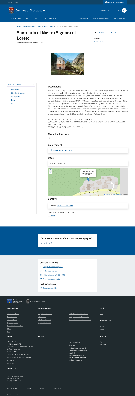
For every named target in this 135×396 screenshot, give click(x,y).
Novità (28, 18)
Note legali (72, 345)
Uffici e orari (10, 360)
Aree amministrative (13, 314)
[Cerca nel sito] (124, 10)
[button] (88, 180)
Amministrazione (15, 18)
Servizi (37, 18)
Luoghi (39, 26)
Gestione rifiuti (84, 19)
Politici (9, 329)
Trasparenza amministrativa (101, 19)
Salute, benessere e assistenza (78, 314)
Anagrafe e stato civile (45, 314)
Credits (41, 388)
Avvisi (101, 314)
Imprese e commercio (44, 323)
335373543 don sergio (65, 205)
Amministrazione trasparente (78, 351)
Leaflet (107, 194)
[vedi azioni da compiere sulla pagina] (112, 32)
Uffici (8, 332)
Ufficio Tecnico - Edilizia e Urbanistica (80, 320)
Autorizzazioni (42, 317)
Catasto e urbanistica (44, 320)
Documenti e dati (12, 317)
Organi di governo (12, 323)
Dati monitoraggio (12, 388)
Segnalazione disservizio (76, 355)
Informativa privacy (75, 342)
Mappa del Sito (57, 388)
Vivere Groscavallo (50, 18)
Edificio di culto (48, 26)
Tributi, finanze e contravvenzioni (79, 317)
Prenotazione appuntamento (78, 358)
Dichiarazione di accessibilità (77, 348)
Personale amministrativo (15, 326)
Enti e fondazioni (12, 320)
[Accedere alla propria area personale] (115, 2)
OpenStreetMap (116, 194)
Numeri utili (10, 363)
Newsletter (103, 344)
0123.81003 (17, 349)
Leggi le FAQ (72, 353)
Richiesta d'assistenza (75, 360)
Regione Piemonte (13, 2)
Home (19, 26)
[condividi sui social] (99, 32)
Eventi (102, 329)
